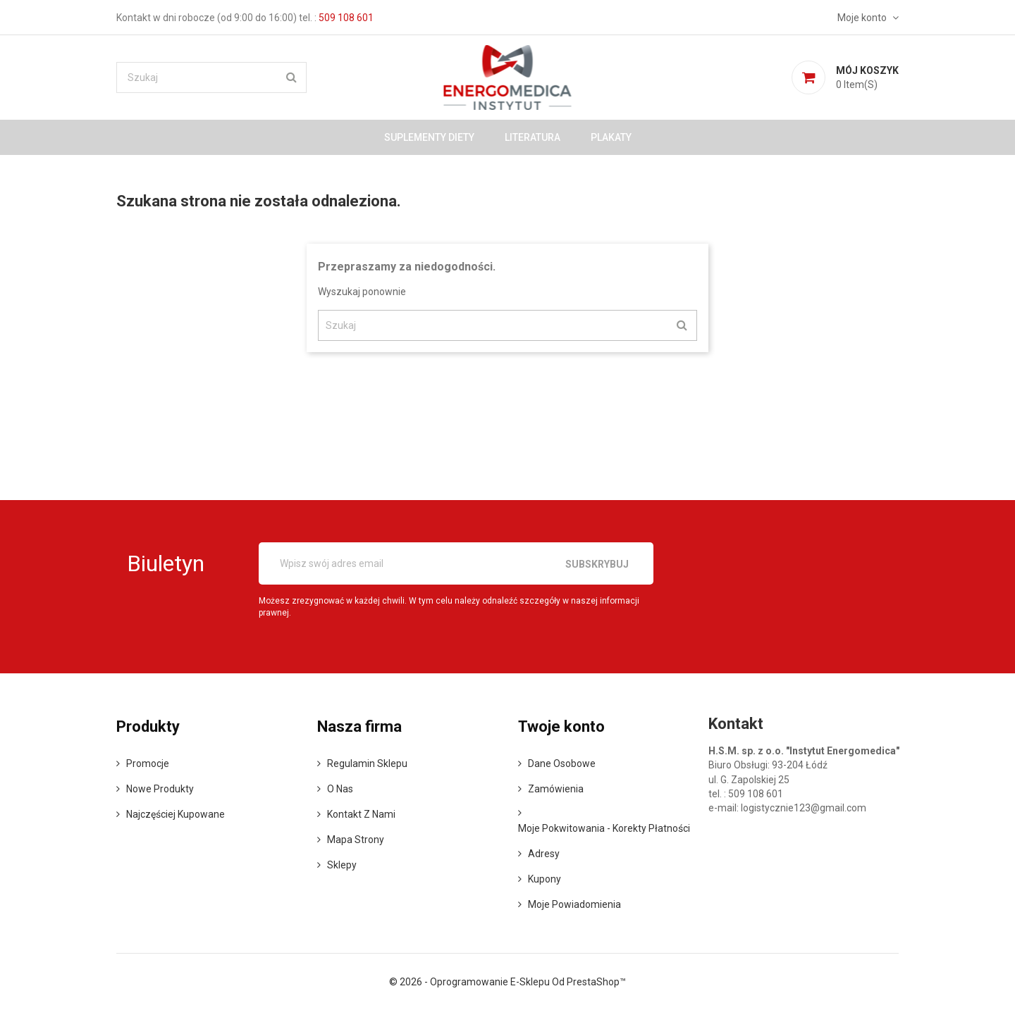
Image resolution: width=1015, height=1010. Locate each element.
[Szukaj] (211, 77)
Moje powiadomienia (574, 904)
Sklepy (342, 865)
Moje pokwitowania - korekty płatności (604, 828)
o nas (340, 788)
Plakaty (611, 137)
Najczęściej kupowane (175, 814)
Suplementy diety (429, 137)
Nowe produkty (160, 788)
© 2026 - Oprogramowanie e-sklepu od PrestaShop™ (507, 981)
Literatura (532, 137)
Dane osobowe (562, 763)
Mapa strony (355, 839)
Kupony (544, 879)
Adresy (544, 853)
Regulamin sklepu (367, 763)
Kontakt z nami (361, 814)
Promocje (147, 763)
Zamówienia (556, 788)
